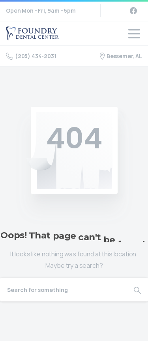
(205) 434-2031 (31, 56)
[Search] (63, 289)
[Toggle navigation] (134, 33)
